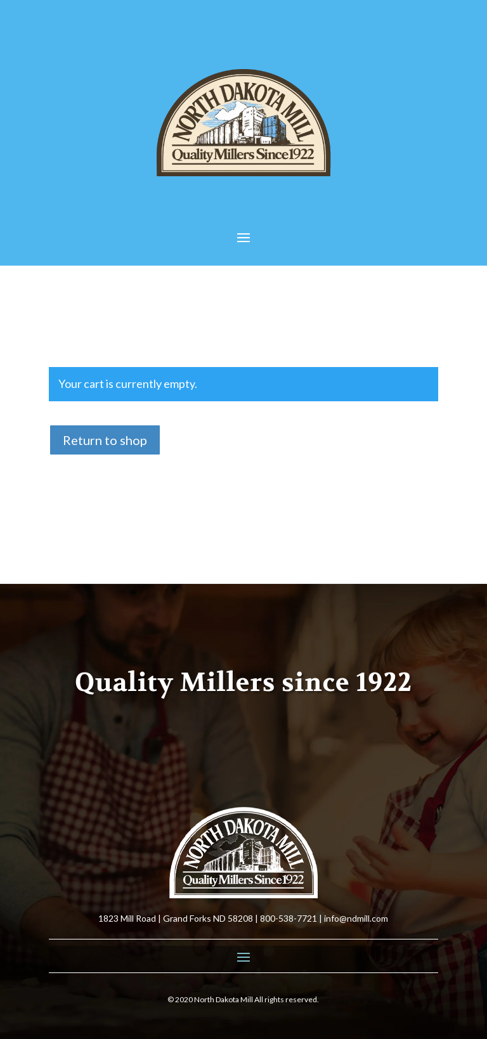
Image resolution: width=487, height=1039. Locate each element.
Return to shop (105, 440)
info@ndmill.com (356, 918)
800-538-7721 (288, 918)
